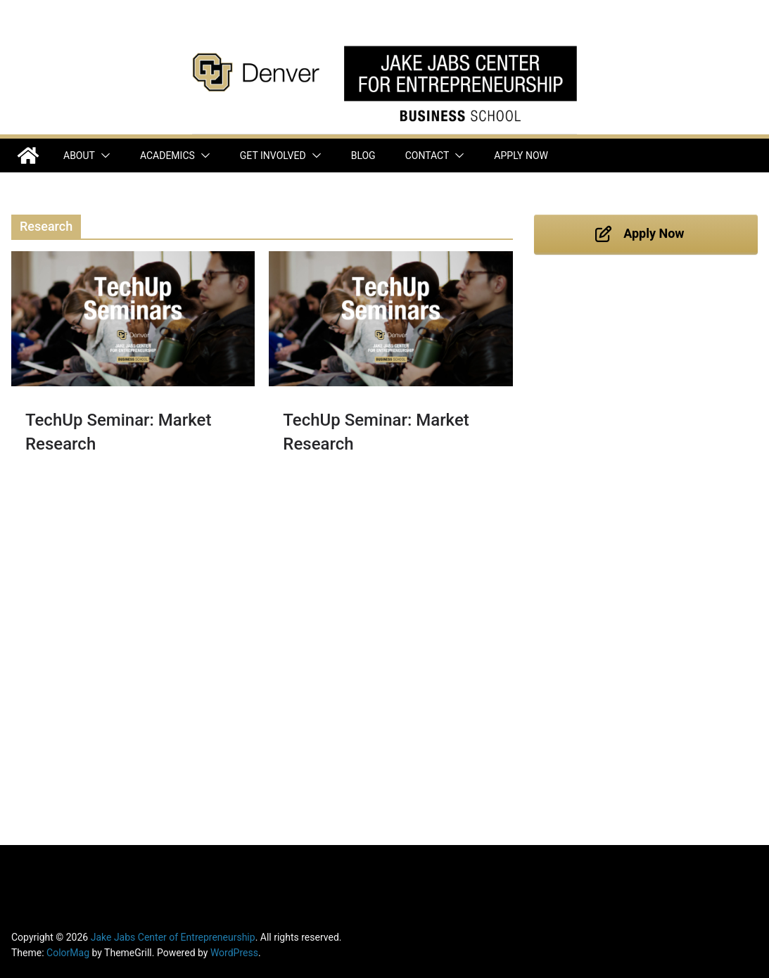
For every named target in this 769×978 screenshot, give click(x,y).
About (79, 155)
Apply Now (521, 155)
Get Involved (273, 155)
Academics (167, 155)
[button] (102, 155)
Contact (427, 155)
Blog (363, 155)
